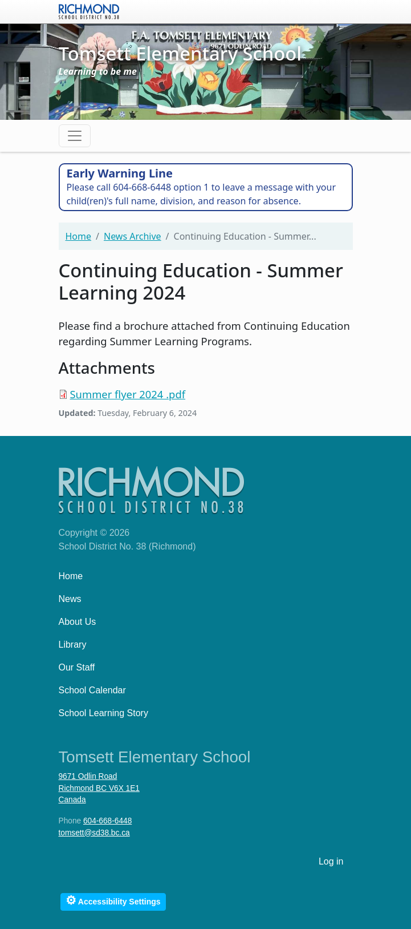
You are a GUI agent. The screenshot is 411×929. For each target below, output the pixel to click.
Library (73, 644)
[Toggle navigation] (75, 135)
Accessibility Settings (113, 900)
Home (79, 236)
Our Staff (77, 667)
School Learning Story (103, 713)
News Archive (132, 236)
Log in (331, 861)
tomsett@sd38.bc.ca (94, 833)
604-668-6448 (107, 821)
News (70, 599)
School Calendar (92, 690)
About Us (77, 622)
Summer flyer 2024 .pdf (128, 394)
